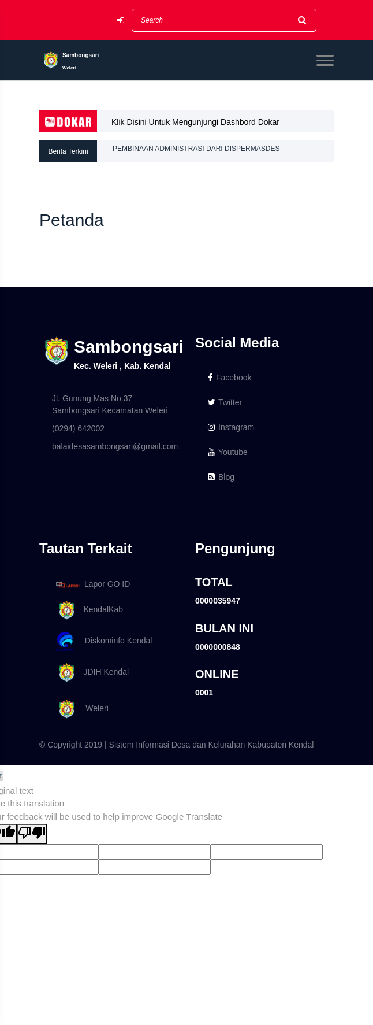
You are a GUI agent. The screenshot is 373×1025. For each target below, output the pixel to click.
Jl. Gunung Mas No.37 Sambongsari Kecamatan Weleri (110, 404)
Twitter (225, 402)
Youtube (228, 452)
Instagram (231, 427)
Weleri (80, 709)
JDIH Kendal (90, 672)
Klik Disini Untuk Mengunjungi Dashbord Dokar (195, 122)
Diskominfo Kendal (103, 641)
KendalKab (87, 610)
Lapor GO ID (92, 584)
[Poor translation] (32, 834)
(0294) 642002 (78, 428)
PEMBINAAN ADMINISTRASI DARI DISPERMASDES (196, 151)
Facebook (229, 377)
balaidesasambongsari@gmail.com (115, 446)
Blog (221, 477)
